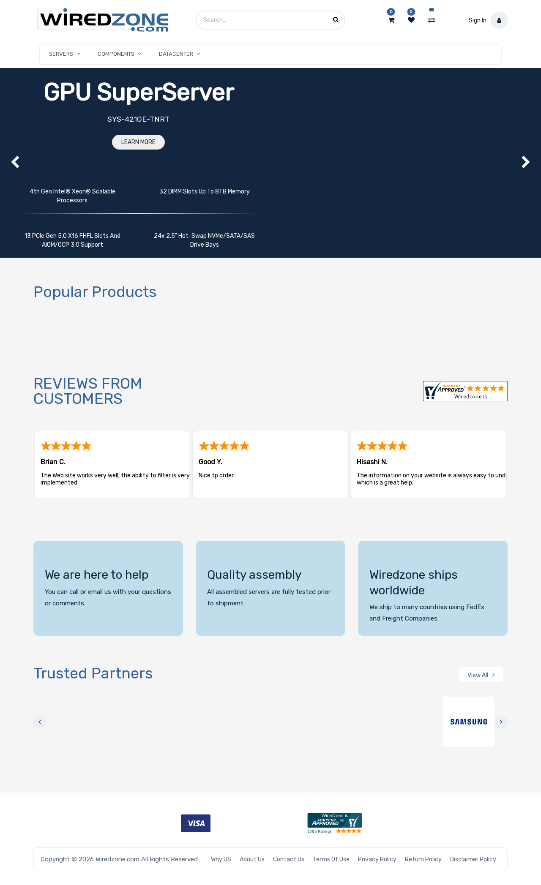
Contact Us (288, 859)
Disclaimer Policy (473, 859)
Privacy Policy (377, 859)
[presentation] (39, 722)
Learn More (138, 142)
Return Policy (423, 859)
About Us (252, 859)
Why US (221, 859)
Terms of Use (331, 859)
